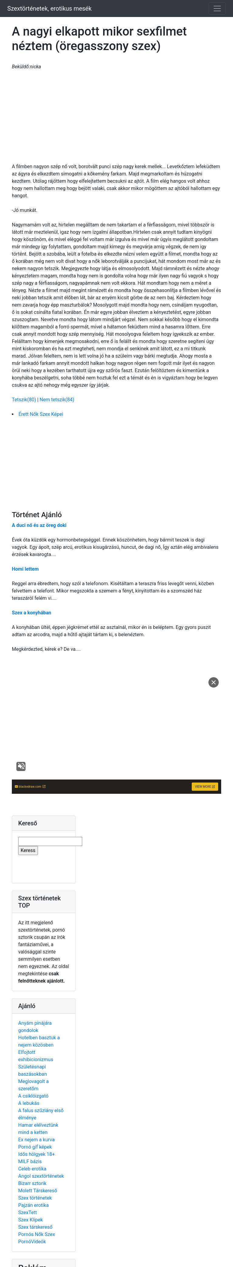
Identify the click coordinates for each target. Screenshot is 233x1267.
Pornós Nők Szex (36, 1234)
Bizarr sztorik (32, 1183)
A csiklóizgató (33, 1096)
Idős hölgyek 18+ (36, 1154)
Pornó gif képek (35, 1147)
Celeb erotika (32, 1169)
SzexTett (27, 1212)
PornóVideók (32, 1242)
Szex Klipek (30, 1220)
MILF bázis (30, 1161)
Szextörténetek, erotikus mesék (49, 8)
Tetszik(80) (24, 400)
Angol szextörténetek (41, 1176)
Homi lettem (25, 569)
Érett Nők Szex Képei (41, 414)
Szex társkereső (35, 1227)
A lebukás (28, 1103)
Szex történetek (35, 1198)
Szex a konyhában (31, 613)
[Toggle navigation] (217, 8)
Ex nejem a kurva (36, 1140)
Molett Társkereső (37, 1191)
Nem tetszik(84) (57, 400)
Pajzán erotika (33, 1205)
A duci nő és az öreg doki (39, 525)
